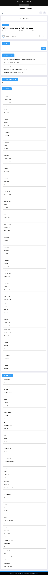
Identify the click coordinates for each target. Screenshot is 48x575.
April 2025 (6, 125)
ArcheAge (6, 389)
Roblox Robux (7, 543)
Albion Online (7, 385)
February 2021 (7, 217)
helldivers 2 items (7, 477)
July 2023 (6, 164)
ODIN (5, 516)
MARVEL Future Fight (8, 487)
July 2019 (6, 253)
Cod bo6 (6, 402)
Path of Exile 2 (7, 530)
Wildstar (6, 559)
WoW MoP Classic (8, 566)
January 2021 (6, 220)
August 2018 (6, 259)
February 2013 (7, 355)
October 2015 (7, 276)
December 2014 (7, 289)
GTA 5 (5, 467)
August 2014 (6, 302)
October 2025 (7, 105)
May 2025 (6, 122)
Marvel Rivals (6, 490)
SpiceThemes (36, 572)
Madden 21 (6, 484)
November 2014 (7, 292)
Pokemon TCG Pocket (8, 539)
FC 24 (5, 431)
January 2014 (6, 318)
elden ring (6, 421)
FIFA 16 (5, 441)
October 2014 (7, 296)
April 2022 (6, 181)
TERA (5, 553)
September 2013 (7, 332)
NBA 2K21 (6, 507)
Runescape (6, 546)
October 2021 (7, 197)
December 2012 (7, 361)
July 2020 (6, 240)
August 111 (6, 368)
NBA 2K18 (6, 503)
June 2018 (6, 263)
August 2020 (6, 236)
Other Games (6, 523)
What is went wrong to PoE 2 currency (17, 28)
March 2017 (6, 266)
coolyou (7, 36)
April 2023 (6, 171)
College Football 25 (8, 411)
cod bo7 (6, 405)
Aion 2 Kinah (6, 382)
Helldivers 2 (6, 474)
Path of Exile (6, 526)
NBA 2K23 (6, 510)
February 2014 (7, 315)
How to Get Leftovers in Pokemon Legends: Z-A (13, 72)
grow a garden (7, 464)
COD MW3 (6, 408)
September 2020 (7, 233)
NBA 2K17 (6, 500)
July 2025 (6, 115)
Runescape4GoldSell (23, 8)
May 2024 (6, 148)
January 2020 (6, 246)
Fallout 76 (6, 428)
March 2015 (6, 282)
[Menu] (2, 13)
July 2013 (6, 338)
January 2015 (6, 286)
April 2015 (6, 279)
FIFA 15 (5, 438)
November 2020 (7, 227)
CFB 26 (5, 398)
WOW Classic (7, 562)
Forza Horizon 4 (7, 454)
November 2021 (7, 194)
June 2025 (6, 118)
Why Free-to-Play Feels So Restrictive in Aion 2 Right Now (15, 68)
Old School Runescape (8, 520)
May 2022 (6, 177)
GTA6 (5, 471)
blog (5, 395)
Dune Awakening (7, 418)
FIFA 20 (5, 444)
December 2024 (7, 138)
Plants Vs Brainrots (8, 533)
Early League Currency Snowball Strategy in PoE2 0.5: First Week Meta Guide (19, 59)
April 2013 (6, 348)
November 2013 (7, 325)
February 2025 (7, 132)
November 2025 (7, 102)
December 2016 (7, 273)
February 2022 (7, 184)
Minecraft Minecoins (8, 493)
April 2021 (6, 210)
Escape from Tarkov (8, 425)
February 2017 (7, 269)
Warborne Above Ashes (9, 556)
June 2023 (6, 168)
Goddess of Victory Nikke (9, 461)
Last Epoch (6, 480)
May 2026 (6, 95)
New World (6, 513)
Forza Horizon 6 (7, 457)
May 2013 (6, 345)
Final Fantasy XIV (7, 448)
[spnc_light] (44, 12)
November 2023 (7, 161)
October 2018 (7, 256)
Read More (43, 36)
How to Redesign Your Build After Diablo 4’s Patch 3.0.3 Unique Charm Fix (19, 65)
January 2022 (6, 187)
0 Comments (13, 36)
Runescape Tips (7, 549)
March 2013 (6, 351)
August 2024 (6, 141)
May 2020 (6, 243)
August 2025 (6, 112)
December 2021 (7, 191)
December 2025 (7, 99)
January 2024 (6, 154)
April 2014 (6, 309)
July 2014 (6, 305)
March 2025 (6, 128)
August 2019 (6, 250)
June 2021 (6, 207)
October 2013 (7, 328)
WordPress (23, 572)
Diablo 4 (6, 415)
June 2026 (6, 92)
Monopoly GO (7, 497)
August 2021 (6, 204)
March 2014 (6, 312)
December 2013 (7, 322)
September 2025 (7, 109)
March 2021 (6, 214)
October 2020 (7, 230)
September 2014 (7, 299)
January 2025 (6, 135)
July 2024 (6, 145)
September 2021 (7, 200)
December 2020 (7, 223)
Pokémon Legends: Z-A (8, 536)
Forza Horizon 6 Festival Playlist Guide (12, 62)
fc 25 (5, 434)
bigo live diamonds (8, 392)
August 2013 (6, 335)
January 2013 (6, 358)
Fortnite (5, 451)
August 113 (6, 364)
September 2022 (7, 174)
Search (6, 43)
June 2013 (6, 341)
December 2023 (7, 158)
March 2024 (6, 151)
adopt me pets (7, 379)
